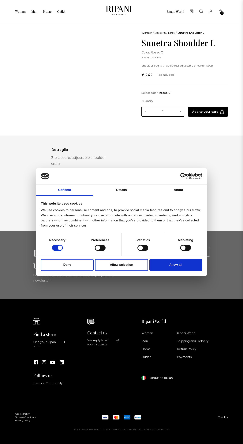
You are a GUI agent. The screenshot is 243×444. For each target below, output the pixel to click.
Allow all (175, 265)
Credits (223, 417)
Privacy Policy (22, 420)
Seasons (160, 33)
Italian (168, 378)
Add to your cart (208, 112)
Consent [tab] (64, 190)
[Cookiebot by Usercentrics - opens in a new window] (185, 176)
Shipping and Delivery (192, 341)
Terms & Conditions (25, 417)
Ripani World (175, 11)
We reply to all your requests (103, 342)
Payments (184, 357)
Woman (20, 11)
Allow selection (121, 265)
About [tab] (178, 190)
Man (34, 11)
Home (47, 11)
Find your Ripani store (49, 344)
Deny (67, 265)
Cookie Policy (22, 414)
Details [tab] (121, 190)
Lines (171, 33)
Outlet (61, 11)
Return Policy (186, 349)
